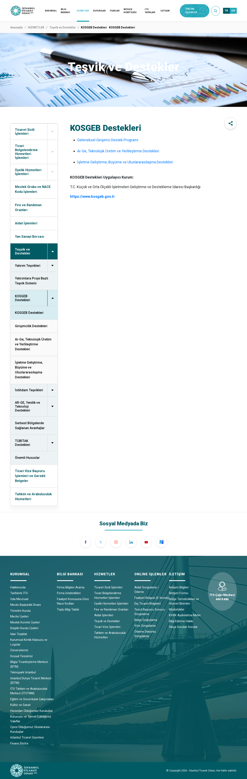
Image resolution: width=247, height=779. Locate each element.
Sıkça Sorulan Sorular (183, 627)
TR (226, 10)
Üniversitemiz (19, 650)
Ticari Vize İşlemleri (107, 627)
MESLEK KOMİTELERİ (130, 11)
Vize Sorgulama (145, 625)
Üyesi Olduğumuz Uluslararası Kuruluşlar (30, 729)
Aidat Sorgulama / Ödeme (146, 590)
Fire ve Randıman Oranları (28, 207)
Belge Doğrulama (145, 620)
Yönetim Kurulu (20, 611)
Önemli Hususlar (27, 458)
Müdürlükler (176, 609)
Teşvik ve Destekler (62, 27)
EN (233, 10)
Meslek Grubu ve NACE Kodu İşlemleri (33, 189)
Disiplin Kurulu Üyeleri (24, 628)
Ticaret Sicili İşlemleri (108, 587)
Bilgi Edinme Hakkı (181, 621)
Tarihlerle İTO (19, 593)
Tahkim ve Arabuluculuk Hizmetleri (33, 496)
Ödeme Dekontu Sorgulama (145, 634)
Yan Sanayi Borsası (29, 237)
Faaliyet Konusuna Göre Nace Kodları (73, 601)
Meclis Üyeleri (19, 616)
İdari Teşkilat (18, 634)
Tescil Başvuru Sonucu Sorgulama (149, 612)
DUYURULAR (99, 11)
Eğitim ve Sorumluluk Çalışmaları (31, 699)
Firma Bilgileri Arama (70, 587)
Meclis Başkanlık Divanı (25, 605)
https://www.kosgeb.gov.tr (92, 196)
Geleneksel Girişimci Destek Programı (107, 140)
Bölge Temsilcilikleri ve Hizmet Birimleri (184, 601)
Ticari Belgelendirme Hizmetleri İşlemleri (107, 595)
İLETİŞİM (165, 11)
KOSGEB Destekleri (29, 313)
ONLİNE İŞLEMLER (191, 11)
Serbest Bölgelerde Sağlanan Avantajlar (30, 425)
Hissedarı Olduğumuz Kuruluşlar (31, 711)
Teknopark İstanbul (23, 672)
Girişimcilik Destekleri (31, 326)
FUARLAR (115, 11)
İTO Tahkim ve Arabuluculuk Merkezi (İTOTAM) (28, 691)
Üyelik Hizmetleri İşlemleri (111, 603)
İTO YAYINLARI (150, 11)
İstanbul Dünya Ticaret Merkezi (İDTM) (30, 680)
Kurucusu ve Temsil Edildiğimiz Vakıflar (30, 719)
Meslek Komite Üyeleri (25, 622)
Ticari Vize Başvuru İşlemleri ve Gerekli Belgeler (30, 476)
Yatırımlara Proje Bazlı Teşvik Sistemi (31, 280)
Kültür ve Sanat (20, 705)
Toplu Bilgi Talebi (68, 609)
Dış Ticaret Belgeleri (147, 603)
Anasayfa (16, 27)
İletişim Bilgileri (179, 587)
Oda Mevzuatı (19, 599)
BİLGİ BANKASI (65, 11)
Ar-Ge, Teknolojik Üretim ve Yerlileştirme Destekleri (33, 344)
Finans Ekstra (19, 743)
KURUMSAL (51, 11)
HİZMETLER (83, 11)
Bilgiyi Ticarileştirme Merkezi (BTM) (29, 664)
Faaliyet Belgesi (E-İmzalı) (151, 598)
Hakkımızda (18, 587)
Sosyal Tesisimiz (21, 656)
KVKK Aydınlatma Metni (185, 615)
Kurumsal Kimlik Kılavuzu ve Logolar (28, 642)
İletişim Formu (178, 593)
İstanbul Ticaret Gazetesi (27, 737)
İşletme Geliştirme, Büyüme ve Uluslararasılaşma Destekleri (29, 370)
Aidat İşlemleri (26, 223)
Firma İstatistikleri (69, 593)
